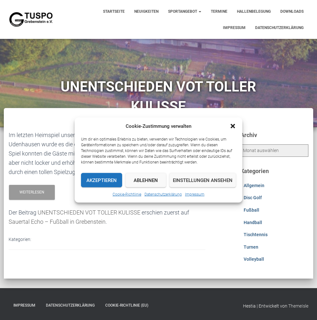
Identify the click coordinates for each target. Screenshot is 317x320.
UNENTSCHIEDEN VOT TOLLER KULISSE (89, 212)
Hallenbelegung (254, 11)
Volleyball (254, 259)
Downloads (292, 11)
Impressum (194, 194)
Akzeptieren (101, 180)
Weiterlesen (31, 192)
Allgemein (254, 185)
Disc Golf (253, 197)
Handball (253, 222)
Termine (219, 11)
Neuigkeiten (146, 11)
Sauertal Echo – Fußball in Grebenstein (57, 221)
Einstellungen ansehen (202, 180)
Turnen (251, 247)
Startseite (114, 11)
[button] (233, 126)
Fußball (251, 210)
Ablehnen (146, 180)
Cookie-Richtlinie (127, 194)
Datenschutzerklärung (163, 194)
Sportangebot (184, 11)
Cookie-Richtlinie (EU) (126, 305)
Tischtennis (256, 234)
